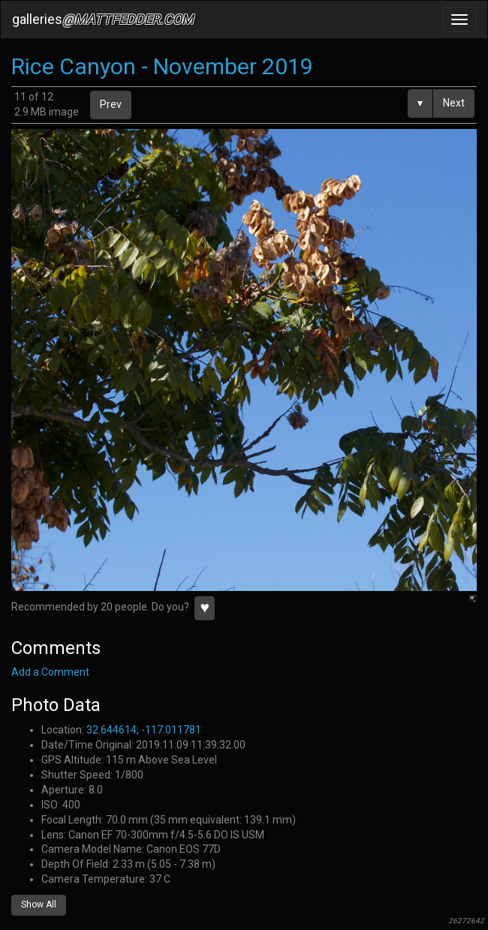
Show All (38, 904)
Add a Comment (50, 672)
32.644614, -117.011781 (143, 730)
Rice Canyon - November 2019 (162, 66)
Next (454, 103)
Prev (111, 104)
